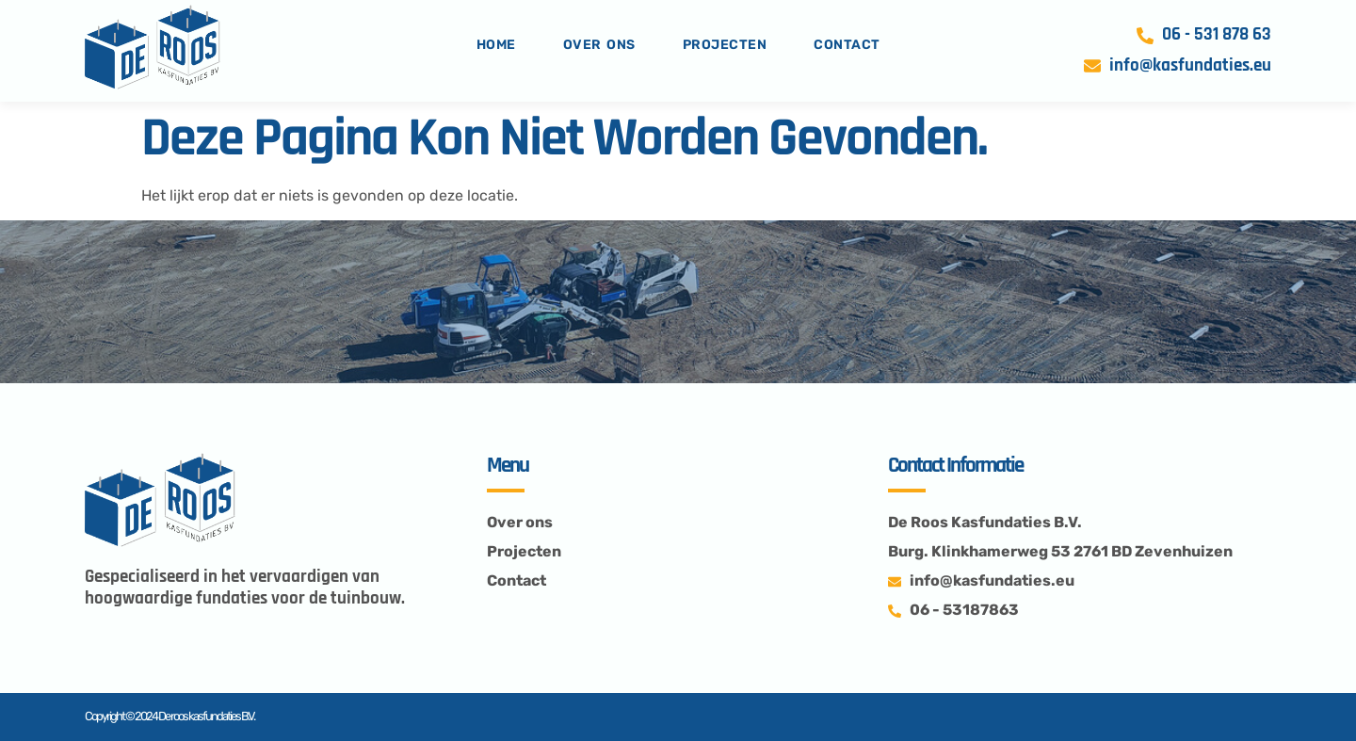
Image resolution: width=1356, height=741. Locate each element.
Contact (847, 45)
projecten (725, 45)
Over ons (599, 45)
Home (496, 45)
